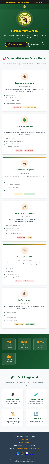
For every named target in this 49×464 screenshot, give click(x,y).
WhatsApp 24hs (25, 442)
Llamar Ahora (35, 44)
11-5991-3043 (24, 439)
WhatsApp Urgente (16, 44)
